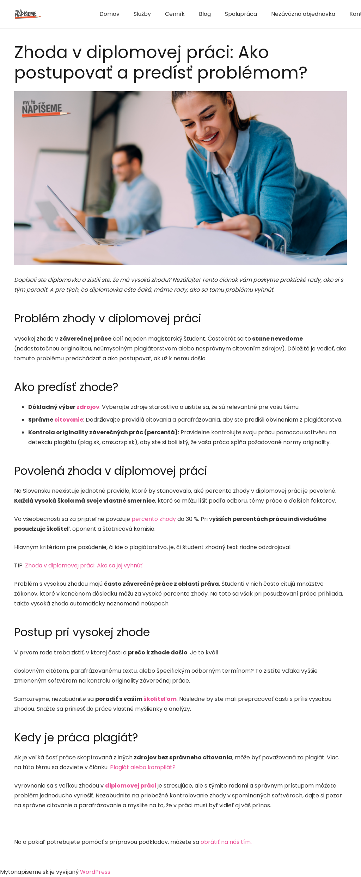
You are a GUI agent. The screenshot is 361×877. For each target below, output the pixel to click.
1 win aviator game (77, 12)
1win (61, 12)
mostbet (50, 12)
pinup (57, 12)
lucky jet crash (72, 12)
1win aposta (59, 12)
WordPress (95, 872)
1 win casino (63, 12)
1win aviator (68, 12)
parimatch (66, 12)
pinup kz (55, 12)
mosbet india (52, 12)
